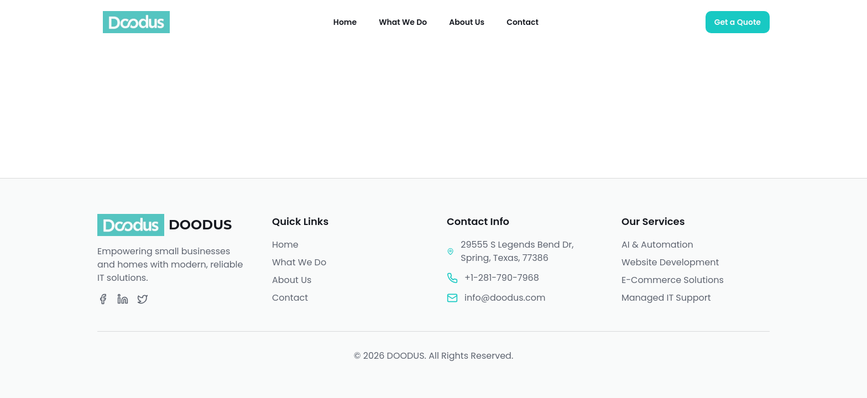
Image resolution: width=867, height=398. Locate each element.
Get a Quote (737, 22)
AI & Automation (657, 244)
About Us (466, 22)
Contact (522, 22)
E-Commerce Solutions (672, 280)
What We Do (403, 22)
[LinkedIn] (122, 299)
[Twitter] (142, 299)
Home (345, 22)
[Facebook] (102, 299)
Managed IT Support (666, 297)
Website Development (670, 262)
